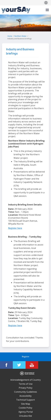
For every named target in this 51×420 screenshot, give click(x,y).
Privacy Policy (25, 387)
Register (25, 357)
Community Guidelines (25, 391)
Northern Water (20, 36)
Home (9, 36)
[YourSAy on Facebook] (6, 365)
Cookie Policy (25, 407)
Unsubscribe (25, 415)
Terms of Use (26, 383)
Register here (15, 228)
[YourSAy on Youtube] (32, 365)
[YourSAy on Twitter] (19, 365)
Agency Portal (25, 411)
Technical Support (25, 399)
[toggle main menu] (47, 10)
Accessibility (25, 395)
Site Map (25, 403)
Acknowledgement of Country (25, 379)
